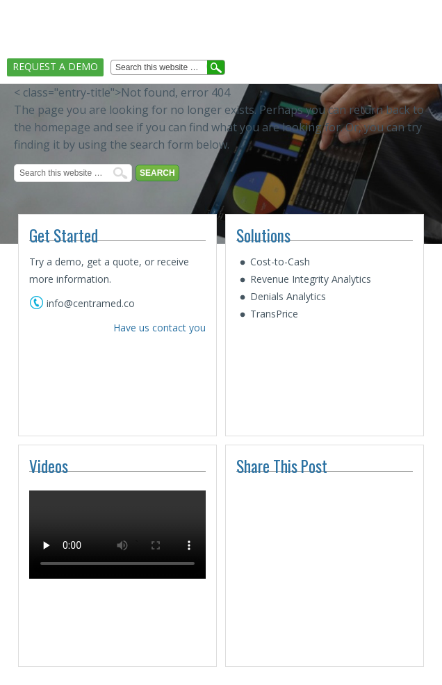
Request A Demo (55, 66)
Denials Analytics (288, 296)
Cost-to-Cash (280, 261)
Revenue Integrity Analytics (310, 279)
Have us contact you (159, 327)
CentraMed (54, 19)
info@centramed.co (91, 303)
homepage (62, 127)
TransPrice (274, 313)
